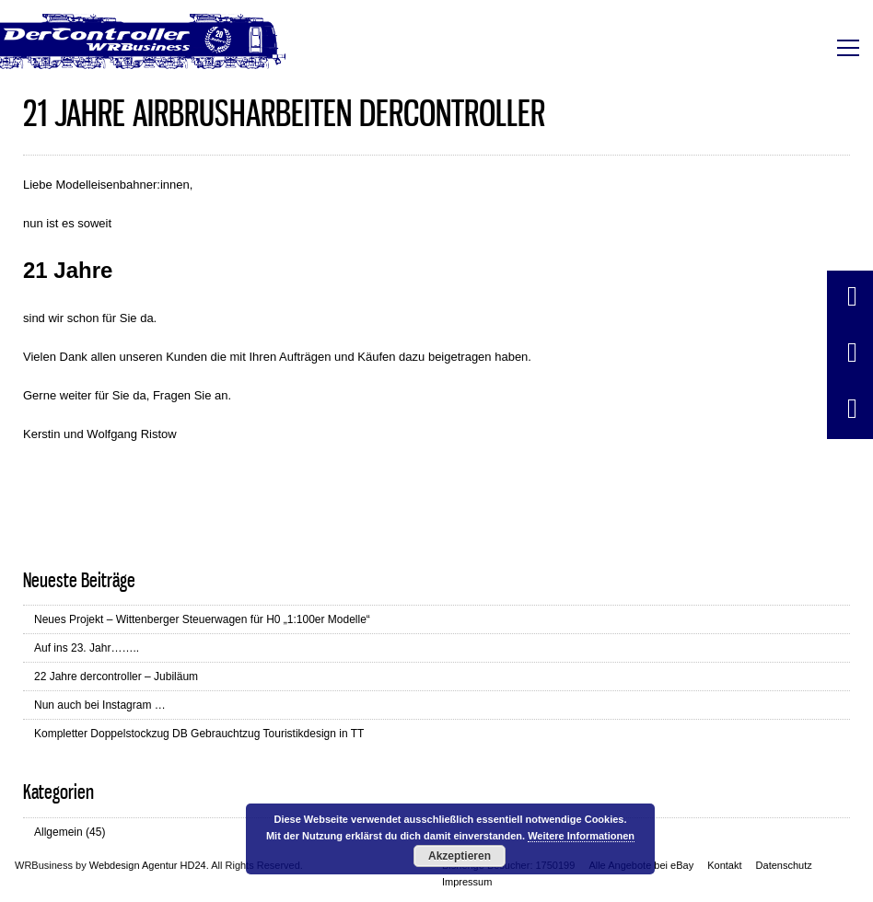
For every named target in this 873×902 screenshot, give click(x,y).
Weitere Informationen (581, 835)
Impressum (467, 881)
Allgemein (58, 832)
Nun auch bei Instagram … (100, 705)
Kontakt (724, 865)
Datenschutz (784, 865)
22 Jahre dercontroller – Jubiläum (116, 676)
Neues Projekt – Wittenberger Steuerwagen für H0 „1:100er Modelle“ (202, 619)
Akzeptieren (459, 856)
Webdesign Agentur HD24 (147, 865)
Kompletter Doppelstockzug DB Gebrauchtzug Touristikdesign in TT (199, 733)
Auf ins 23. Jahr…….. (86, 648)
